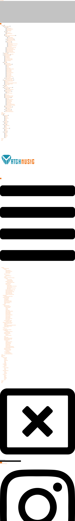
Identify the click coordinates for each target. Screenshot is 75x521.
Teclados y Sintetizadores (6, 297)
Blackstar (5, 123)
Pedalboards (5, 324)
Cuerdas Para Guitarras (10, 38)
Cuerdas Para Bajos (10, 37)
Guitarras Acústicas (8, 272)
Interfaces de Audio (8, 103)
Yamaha (5, 363)
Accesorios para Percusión (8, 64)
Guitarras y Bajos (6, 115)
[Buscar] (1, 462)
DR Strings (6, 135)
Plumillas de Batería (8, 71)
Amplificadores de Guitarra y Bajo (8, 296)
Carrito (2, 139)
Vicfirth (5, 127)
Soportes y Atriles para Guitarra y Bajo (11, 47)
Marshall (5, 122)
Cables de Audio (6, 337)
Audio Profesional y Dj (6, 128)
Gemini (5, 129)
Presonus (5, 130)
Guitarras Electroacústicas (9, 271)
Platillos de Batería (8, 65)
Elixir (5, 137)
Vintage (5, 362)
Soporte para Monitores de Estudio (10, 105)
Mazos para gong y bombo (9, 76)
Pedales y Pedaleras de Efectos (8, 323)
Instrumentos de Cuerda (7, 26)
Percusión (5, 62)
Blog (2, 140)
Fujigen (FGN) (6, 118)
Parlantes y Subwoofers (7, 90)
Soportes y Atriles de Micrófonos (10, 104)
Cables (5, 61)
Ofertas (2, 112)
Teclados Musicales (6, 298)
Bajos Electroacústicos (9, 33)
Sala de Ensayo (3, 113)
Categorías (3, 25)
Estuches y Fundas (8, 73)
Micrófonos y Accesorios (8, 91)
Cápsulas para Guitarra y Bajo (11, 40)
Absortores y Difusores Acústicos (8, 111)
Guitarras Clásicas (9, 285)
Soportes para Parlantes (7, 348)
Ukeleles (5, 34)
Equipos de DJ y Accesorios (7, 349)
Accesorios (6, 86)
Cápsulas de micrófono (8, 335)
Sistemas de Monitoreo (8, 109)
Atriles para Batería (8, 75)
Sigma (5, 361)
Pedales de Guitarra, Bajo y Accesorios (7, 322)
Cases (5, 336)
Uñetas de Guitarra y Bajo (9, 50)
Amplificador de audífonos (9, 99)
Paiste (5, 126)
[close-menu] (0, 178)
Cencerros (7, 66)
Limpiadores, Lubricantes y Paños (10, 52)
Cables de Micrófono (9, 100)
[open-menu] (0, 23)
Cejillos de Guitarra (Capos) (9, 51)
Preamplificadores (8, 102)
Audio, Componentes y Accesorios (8, 87)
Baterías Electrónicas (7, 63)
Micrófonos (7, 92)
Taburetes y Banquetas (7, 60)
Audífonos (7, 98)
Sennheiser (5, 373)
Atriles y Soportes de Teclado (8, 58)
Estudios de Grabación (8, 97)
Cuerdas (7, 36)
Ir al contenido (2, 0)
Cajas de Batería (8, 310)
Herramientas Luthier (8, 283)
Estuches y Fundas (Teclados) (8, 59)
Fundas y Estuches (8, 284)
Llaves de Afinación (8, 74)
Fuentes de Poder (6, 84)
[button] (4, 25)
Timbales (7, 309)
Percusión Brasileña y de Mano (9, 78)
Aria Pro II (6, 117)
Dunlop (5, 136)
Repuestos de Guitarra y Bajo (10, 39)
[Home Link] (18, 177)
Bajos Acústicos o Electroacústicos (12, 45)
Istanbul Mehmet (6, 125)
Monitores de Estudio (9, 101)
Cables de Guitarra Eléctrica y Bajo (10, 49)
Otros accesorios (8, 77)
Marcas (2, 114)
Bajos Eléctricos (8, 32)
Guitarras (6, 27)
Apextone (5, 375)
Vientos (5, 85)
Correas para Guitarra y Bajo (9, 48)
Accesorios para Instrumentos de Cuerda (10, 35)
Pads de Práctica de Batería (9, 72)
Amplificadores (5, 53)
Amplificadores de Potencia (9, 89)
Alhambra (6, 116)
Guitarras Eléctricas (8, 270)
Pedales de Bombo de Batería (9, 311)
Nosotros (2, 138)
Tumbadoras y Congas (9, 79)
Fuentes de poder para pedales (8, 83)
